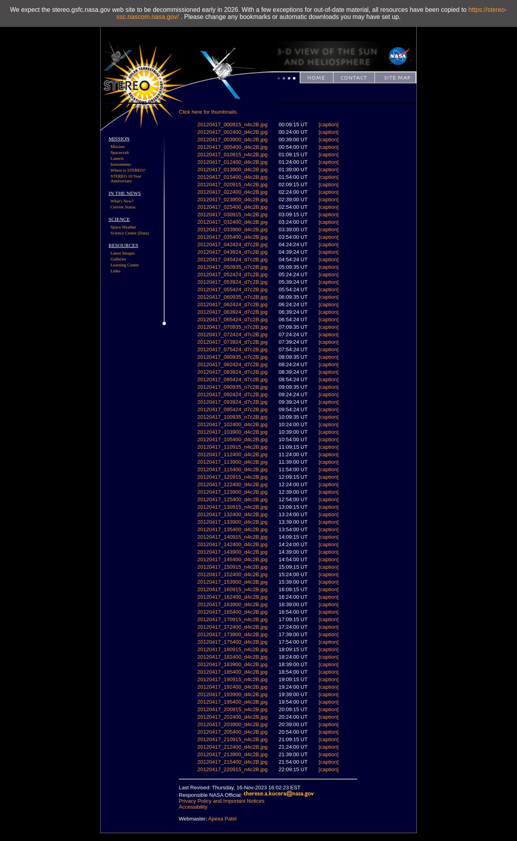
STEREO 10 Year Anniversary (126, 178)
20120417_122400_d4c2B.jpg (232, 484)
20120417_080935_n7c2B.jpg (232, 357)
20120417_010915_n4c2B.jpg (232, 154)
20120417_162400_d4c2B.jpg (232, 597)
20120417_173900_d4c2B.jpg (232, 634)
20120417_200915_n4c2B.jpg (232, 709)
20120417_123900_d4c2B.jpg (232, 492)
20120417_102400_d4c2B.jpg (232, 424)
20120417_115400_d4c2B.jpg (232, 469)
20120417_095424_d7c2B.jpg (232, 409)
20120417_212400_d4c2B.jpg (232, 747)
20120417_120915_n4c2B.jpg (232, 477)
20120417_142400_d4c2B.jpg (232, 544)
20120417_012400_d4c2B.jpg (232, 162)
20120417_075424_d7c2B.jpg (232, 349)
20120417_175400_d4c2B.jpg (232, 642)
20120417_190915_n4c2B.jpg (232, 679)
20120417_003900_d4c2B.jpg (232, 139)
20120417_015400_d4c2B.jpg (232, 177)
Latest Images (123, 253)
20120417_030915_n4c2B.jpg (232, 214)
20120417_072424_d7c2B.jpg (232, 334)
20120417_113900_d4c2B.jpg (232, 462)
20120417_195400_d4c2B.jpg (232, 702)
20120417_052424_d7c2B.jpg (232, 274)
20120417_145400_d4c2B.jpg (232, 559)
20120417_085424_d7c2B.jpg (232, 379)
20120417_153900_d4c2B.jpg (232, 582)
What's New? (122, 201)
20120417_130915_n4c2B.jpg (232, 507)
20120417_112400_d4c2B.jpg (232, 454)
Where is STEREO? (128, 170)
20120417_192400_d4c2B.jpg (232, 687)
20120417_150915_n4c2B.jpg (232, 567)
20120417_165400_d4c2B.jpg (232, 612)
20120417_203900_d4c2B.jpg (232, 724)
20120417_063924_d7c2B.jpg (232, 312)
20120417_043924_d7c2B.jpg (232, 252)
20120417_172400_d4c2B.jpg (232, 627)
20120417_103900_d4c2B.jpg (232, 432)
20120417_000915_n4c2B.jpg (232, 124)
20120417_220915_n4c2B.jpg (232, 769)
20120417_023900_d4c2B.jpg (232, 199)
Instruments (121, 164)
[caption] (328, 124)
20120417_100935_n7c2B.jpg (232, 417)
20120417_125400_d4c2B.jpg (232, 499)
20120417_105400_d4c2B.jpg (232, 439)
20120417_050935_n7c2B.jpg (232, 267)
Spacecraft (120, 152)
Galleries (118, 259)
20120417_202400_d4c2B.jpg (232, 717)
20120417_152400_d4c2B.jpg (232, 574)
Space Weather (123, 227)
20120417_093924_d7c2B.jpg (232, 402)
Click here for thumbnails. (208, 112)
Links (115, 270)
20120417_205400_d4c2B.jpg (232, 732)
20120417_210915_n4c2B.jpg (232, 739)
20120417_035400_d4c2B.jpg (232, 237)
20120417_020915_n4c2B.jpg (232, 184)
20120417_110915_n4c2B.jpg (232, 447)
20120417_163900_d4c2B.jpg (232, 604)
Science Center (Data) (130, 232)
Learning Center (125, 264)
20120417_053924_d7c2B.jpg (232, 282)
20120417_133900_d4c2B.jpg (232, 522)
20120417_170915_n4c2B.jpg (232, 619)
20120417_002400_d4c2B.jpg (232, 132)
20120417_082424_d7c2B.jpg (232, 364)
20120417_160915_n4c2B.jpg (232, 589)
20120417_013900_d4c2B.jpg (232, 169)
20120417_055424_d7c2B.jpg (232, 289)
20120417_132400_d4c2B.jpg (232, 514)
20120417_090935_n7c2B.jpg (232, 387)
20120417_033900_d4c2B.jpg (232, 229)
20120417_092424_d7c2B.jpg (232, 394)
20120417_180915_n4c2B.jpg (232, 649)
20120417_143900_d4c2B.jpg (232, 552)
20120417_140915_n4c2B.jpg (232, 537)
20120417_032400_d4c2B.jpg (232, 222)
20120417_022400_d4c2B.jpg (232, 192)
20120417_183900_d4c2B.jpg (232, 664)
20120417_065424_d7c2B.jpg (232, 319)
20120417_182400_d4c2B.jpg (232, 657)
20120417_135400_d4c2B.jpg (232, 529)
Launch (117, 158)
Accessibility (193, 807)
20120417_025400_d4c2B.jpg (232, 207)
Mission (117, 146)
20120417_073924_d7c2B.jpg (232, 342)
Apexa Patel (222, 819)
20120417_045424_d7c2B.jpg (232, 259)
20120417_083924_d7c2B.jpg (232, 372)
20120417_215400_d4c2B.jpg (232, 762)
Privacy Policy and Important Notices (221, 801)
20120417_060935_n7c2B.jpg (232, 297)
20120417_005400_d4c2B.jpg (232, 147)
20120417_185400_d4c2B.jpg (232, 672)
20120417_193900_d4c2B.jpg (232, 694)
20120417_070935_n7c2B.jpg (232, 327)
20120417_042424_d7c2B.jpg (232, 244)
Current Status (123, 206)
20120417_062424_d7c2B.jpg (232, 304)
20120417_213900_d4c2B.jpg (232, 754)
